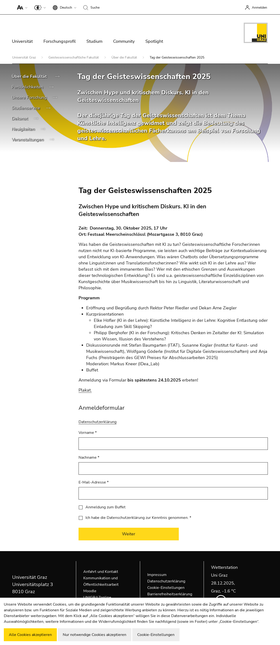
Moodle (89, 591)
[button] (21, 7)
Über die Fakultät (124, 57)
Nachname (89, 457)
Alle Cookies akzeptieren (30, 634)
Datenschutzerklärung (97, 422)
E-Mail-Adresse (94, 482)
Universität (22, 41)
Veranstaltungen (28, 139)
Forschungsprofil (59, 41)
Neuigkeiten (24, 129)
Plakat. (85, 390)
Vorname (88, 432)
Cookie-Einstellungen (166, 587)
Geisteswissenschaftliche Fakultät (74, 57)
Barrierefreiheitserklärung (169, 594)
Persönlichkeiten (28, 87)
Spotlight (154, 41)
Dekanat (20, 118)
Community (124, 41)
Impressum (157, 574)
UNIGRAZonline (97, 597)
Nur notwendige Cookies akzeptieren (94, 634)
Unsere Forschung (30, 97)
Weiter (128, 534)
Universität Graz (24, 57)
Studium (94, 41)
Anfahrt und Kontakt (100, 571)
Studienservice (26, 108)
